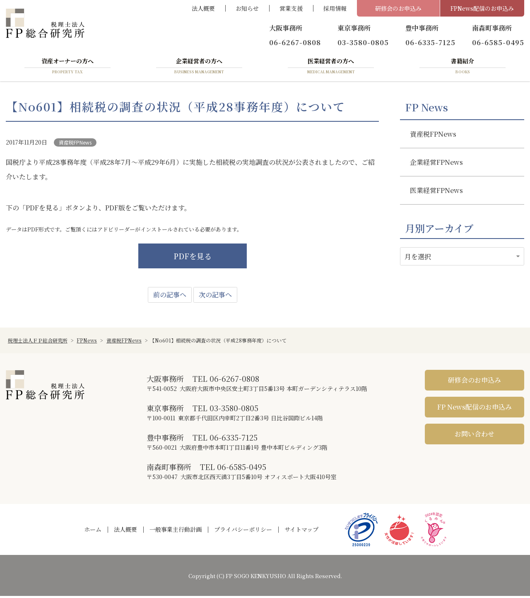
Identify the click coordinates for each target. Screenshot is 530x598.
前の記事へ (169, 296)
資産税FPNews (75, 143)
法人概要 (203, 8)
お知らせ (247, 8)
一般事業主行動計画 (175, 531)
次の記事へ (215, 296)
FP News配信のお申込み (474, 409)
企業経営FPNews (436, 164)
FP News (426, 109)
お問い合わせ (474, 436)
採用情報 (335, 8)
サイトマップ (301, 531)
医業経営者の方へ (331, 67)
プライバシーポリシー (243, 531)
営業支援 (291, 8)
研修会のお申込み (398, 8)
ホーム (92, 531)
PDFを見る (192, 258)
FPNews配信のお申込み (482, 8)
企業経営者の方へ (199, 67)
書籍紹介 (462, 67)
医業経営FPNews (436, 192)
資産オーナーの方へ (67, 67)
